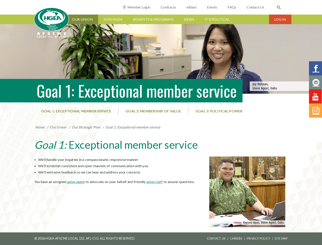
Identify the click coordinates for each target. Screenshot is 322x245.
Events (212, 7)
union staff (154, 182)
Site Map (281, 238)
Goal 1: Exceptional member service (76, 111)
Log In (280, 19)
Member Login (136, 7)
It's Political (217, 19)
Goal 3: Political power (219, 111)
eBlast (192, 7)
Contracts (168, 7)
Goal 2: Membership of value (153, 111)
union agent (76, 182)
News (189, 19)
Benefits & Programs (153, 19)
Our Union (82, 19)
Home (40, 127)
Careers (236, 238)
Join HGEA (112, 19)
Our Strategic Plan (86, 127)
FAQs (232, 7)
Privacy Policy (258, 238)
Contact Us (255, 7)
